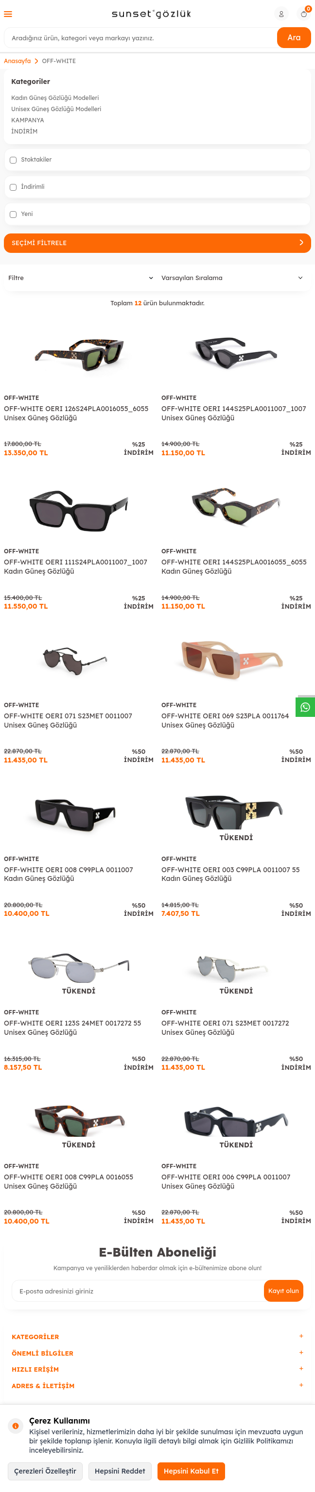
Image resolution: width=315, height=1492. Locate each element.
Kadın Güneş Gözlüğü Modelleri (55, 97)
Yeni (21, 214)
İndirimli (27, 187)
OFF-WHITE (21, 397)
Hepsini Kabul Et (191, 1471)
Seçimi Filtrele (157, 243)
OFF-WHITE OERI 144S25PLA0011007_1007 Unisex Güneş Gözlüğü (233, 413)
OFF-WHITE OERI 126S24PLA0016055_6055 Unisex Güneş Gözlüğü (76, 413)
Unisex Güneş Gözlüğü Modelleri (56, 109)
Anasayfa (17, 61)
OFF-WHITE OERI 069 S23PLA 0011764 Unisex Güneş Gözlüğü (225, 720)
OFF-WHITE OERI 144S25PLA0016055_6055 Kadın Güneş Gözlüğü (234, 567)
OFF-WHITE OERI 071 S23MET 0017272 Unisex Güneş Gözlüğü (225, 1028)
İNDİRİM (24, 131)
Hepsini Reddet (120, 1471)
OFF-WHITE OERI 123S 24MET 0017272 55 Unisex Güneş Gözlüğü (72, 1028)
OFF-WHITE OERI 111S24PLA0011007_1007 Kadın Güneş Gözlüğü (75, 567)
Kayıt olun (283, 1290)
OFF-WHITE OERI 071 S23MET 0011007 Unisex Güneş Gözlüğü (68, 720)
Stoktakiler (31, 160)
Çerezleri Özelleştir (45, 1471)
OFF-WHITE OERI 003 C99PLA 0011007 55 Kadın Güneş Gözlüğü (230, 874)
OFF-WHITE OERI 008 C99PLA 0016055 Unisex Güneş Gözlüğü (68, 1182)
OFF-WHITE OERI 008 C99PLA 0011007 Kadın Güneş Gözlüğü (68, 874)
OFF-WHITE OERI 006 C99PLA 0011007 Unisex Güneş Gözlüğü (225, 1182)
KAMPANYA (27, 120)
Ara (293, 37)
